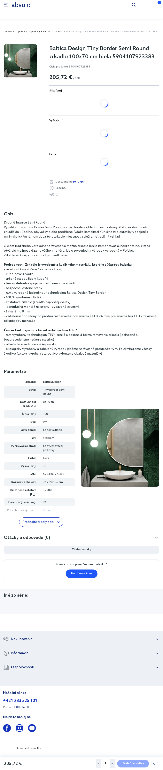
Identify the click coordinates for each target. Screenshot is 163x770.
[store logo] (21, 4)
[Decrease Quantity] (98, 763)
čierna (74, 162)
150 (55, 108)
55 (96, 128)
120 (114, 98)
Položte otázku (81, 573)
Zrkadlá (58, 31)
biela (56, 162)
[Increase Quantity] (112, 763)
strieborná (96, 162)
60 (110, 128)
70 (137, 128)
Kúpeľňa (20, 31)
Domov (8, 31)
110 (99, 98)
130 (129, 98)
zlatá (117, 162)
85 (69, 138)
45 (69, 128)
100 (84, 98)
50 (82, 128)
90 (69, 98)
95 (96, 138)
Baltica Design (52, 382)
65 (123, 128)
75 (151, 128)
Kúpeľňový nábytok (39, 31)
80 (55, 98)
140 (144, 98)
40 (55, 128)
